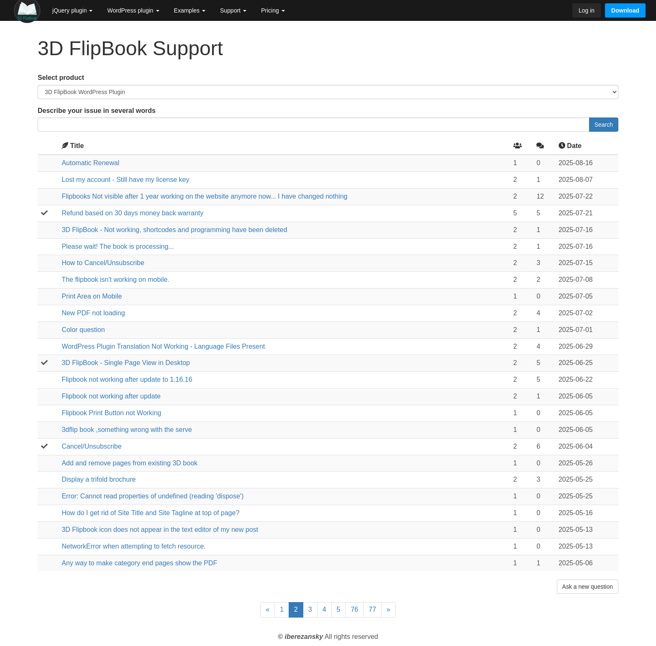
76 (354, 609)
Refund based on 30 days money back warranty (132, 213)
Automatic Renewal (90, 162)
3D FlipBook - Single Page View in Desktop (126, 362)
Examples (189, 10)
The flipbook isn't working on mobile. (115, 279)
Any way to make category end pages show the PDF (139, 563)
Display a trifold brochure (99, 479)
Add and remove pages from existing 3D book (129, 463)
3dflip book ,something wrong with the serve (127, 429)
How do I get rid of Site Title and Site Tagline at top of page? (150, 512)
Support (233, 10)
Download (625, 10)
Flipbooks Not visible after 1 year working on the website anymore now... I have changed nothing (204, 196)
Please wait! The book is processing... (118, 246)
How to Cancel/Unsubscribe (103, 262)
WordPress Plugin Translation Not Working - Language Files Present (163, 346)
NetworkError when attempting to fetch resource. (133, 546)
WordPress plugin (133, 10)
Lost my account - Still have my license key (125, 179)
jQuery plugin (72, 10)
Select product (61, 77)
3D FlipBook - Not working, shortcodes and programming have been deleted (174, 229)
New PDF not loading (93, 313)
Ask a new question (587, 586)
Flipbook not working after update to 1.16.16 (127, 379)
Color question (83, 329)
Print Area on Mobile (92, 296)
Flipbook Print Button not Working (111, 412)
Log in (586, 10)
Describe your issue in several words (97, 110)
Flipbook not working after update (111, 396)
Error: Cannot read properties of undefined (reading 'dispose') (152, 496)
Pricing (273, 10)
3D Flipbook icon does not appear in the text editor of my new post (160, 529)
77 (372, 609)
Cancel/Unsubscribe (91, 446)
